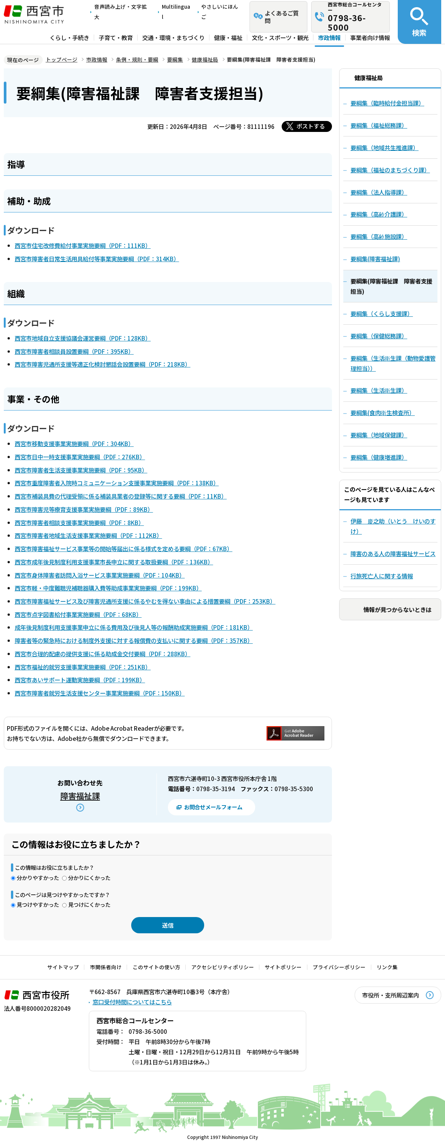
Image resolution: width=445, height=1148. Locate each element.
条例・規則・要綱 (137, 59)
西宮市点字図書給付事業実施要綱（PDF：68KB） (78, 614)
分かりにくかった (89, 878)
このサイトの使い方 (156, 967)
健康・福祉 (228, 37)
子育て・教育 (116, 37)
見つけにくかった (89, 904)
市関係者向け (106, 967)
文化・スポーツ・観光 (280, 37)
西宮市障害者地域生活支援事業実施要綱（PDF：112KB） (88, 535)
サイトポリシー (283, 967)
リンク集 (387, 967)
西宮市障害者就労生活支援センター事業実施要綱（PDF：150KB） (100, 693)
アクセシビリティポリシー (222, 967)
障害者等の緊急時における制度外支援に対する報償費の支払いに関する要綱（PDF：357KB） (134, 640)
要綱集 (175, 59)
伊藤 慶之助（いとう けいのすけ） (393, 526)
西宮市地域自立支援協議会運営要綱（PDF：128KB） (83, 338)
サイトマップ (63, 967)
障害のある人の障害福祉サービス (393, 553)
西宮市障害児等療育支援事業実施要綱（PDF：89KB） (84, 509)
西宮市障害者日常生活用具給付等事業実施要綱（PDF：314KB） (97, 258)
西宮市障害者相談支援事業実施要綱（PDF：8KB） (79, 522)
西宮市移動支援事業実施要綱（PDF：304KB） (74, 443)
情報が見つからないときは (397, 609)
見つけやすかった (38, 904)
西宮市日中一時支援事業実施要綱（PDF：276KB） (80, 456)
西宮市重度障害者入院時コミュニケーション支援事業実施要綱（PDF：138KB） (117, 483)
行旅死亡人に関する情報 (381, 576)
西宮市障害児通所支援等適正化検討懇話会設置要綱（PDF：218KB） (103, 364)
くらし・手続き (69, 37)
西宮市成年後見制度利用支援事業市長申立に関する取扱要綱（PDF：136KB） (114, 562)
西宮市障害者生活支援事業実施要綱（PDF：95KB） (81, 470)
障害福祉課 (80, 795)
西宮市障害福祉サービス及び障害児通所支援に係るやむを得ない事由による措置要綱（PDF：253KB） (145, 601)
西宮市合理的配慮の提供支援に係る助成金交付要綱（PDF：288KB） (103, 653)
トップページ (62, 59)
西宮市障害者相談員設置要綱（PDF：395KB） (74, 351)
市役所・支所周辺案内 (390, 995)
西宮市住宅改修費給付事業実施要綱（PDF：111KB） (83, 245)
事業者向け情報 (370, 37)
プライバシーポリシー (339, 967)
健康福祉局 (205, 59)
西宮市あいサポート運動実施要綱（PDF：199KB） (80, 679)
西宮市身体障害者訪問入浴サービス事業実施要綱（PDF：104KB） (100, 575)
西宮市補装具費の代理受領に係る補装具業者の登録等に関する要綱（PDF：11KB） (121, 496)
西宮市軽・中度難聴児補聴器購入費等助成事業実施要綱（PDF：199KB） (108, 588)
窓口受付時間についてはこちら (132, 1002)
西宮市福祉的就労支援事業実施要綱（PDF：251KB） (83, 667)
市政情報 (329, 37)
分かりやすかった (38, 878)
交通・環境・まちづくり (173, 37)
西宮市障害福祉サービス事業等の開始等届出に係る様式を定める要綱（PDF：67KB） (124, 548)
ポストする (310, 126)
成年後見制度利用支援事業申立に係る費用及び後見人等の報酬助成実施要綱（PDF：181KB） (134, 627)
